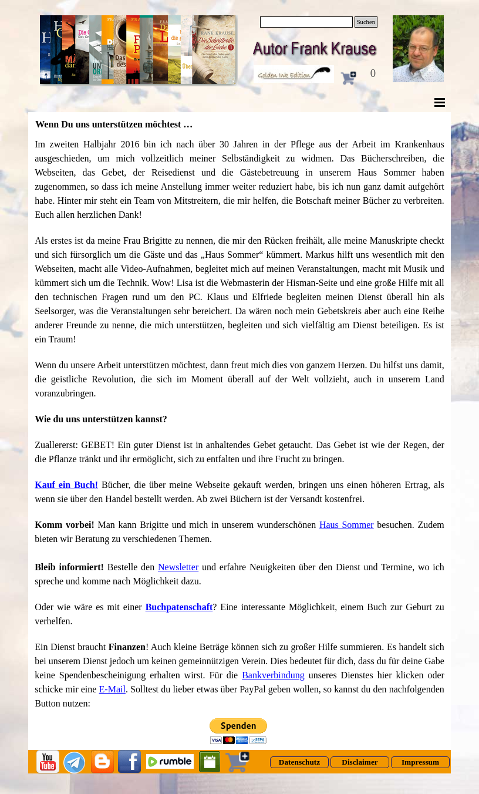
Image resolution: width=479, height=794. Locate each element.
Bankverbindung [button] (273, 675)
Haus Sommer (346, 525)
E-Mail (112, 689)
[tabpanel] (239, 424)
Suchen (366, 22)
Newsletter (178, 567)
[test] (299, 762)
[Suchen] (306, 22)
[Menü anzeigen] (439, 102)
